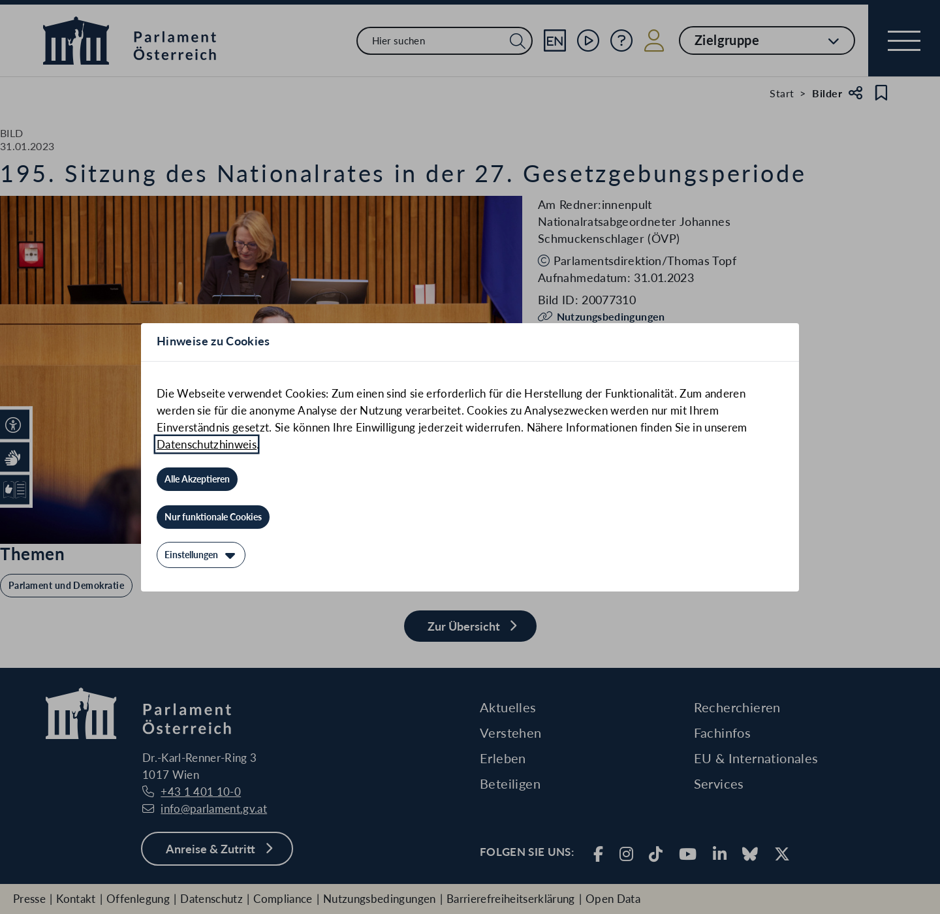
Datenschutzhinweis (207, 444)
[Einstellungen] (201, 555)
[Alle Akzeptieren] (197, 479)
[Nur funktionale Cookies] (213, 517)
